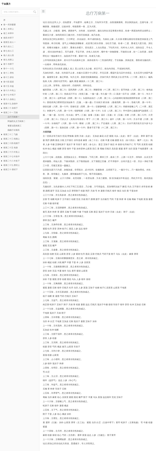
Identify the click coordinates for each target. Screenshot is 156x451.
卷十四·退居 (8, 82)
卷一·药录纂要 (9, 24)
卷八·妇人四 (8, 55)
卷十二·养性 (8, 73)
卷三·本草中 (8, 33)
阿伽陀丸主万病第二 (16, 121)
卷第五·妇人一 (9, 42)
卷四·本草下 (8, 38)
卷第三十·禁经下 (10, 169)
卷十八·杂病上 (9, 99)
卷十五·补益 (8, 86)
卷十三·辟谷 (8, 77)
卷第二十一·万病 (10, 112)
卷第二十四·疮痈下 (11, 143)
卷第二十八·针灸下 (11, 161)
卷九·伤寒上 (8, 60)
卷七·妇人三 (8, 51)
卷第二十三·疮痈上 (11, 139)
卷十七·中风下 (9, 95)
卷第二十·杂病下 (10, 108)
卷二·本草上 (8, 29)
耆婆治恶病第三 (14, 126)
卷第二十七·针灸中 (11, 156)
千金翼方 (6, 4)
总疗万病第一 (13, 117)
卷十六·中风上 (9, 90)
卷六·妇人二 (8, 46)
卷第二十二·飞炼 (10, 134)
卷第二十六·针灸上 (11, 152)
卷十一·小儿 (8, 68)
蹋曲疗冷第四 (13, 130)
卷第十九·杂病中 (10, 103)
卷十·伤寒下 (8, 64)
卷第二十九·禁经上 (11, 165)
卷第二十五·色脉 (10, 147)
